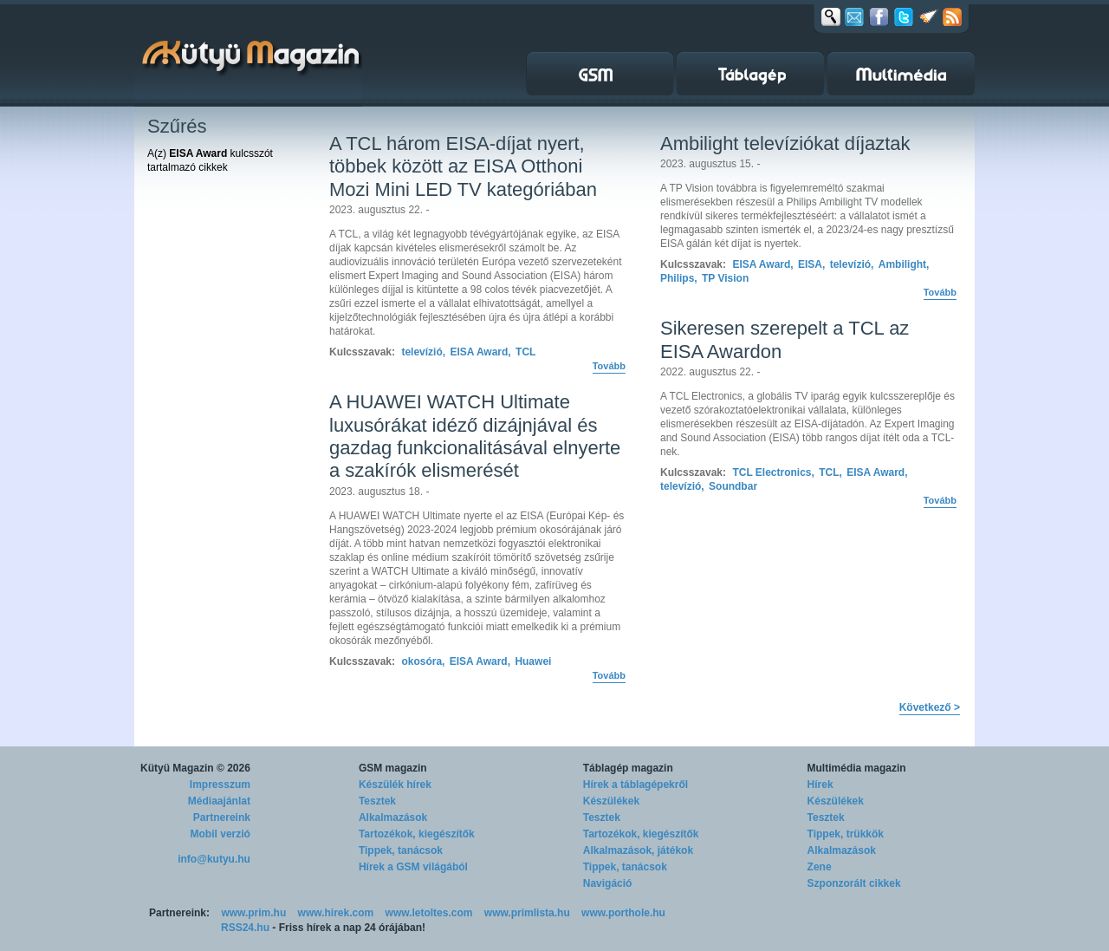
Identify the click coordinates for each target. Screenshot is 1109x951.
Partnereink (221, 817)
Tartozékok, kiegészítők (417, 834)
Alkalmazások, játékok (638, 850)
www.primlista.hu (527, 913)
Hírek (820, 784)
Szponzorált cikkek (854, 883)
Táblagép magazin (628, 768)
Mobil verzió (220, 834)
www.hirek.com (336, 913)
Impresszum (220, 784)
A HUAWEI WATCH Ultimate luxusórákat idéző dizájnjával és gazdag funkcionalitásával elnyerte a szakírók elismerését (474, 436)
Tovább (609, 366)
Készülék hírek (395, 784)
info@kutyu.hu (214, 859)
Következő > (929, 707)
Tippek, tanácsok (401, 850)
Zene (819, 867)
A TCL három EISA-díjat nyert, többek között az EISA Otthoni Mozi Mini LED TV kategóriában (463, 166)
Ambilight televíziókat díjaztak (785, 143)
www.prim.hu (253, 913)
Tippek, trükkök (845, 834)
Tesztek (377, 801)
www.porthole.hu (623, 913)
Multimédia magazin (856, 768)
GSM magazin (393, 768)
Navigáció (607, 883)
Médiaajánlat (219, 801)
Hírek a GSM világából (413, 867)
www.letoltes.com (429, 913)
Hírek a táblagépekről (635, 784)
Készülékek (611, 801)
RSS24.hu (245, 928)
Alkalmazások (393, 817)
